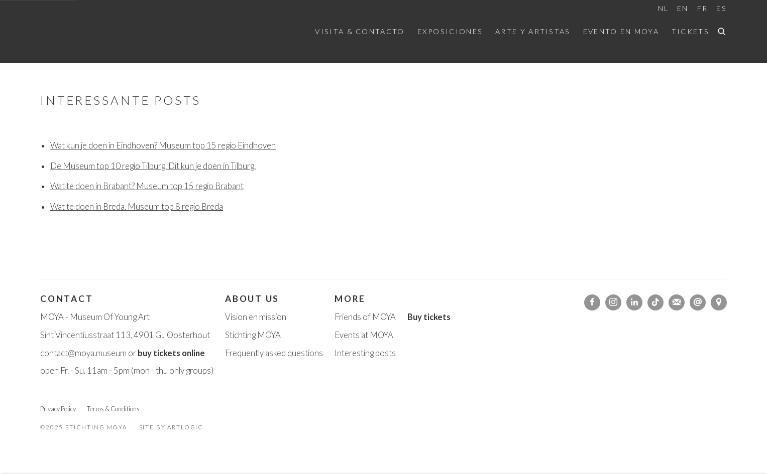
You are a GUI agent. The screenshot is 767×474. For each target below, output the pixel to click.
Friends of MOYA (365, 317)
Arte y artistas (533, 31)
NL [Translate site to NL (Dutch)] (663, 8)
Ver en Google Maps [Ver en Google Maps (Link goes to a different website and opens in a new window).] (719, 302)
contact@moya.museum (83, 353)
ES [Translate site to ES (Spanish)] (721, 8)
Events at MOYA (364, 335)
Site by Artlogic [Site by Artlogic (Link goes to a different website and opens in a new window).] (171, 427)
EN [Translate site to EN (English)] (683, 8)
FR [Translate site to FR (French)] (702, 8)
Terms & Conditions (113, 409)
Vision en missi (251, 317)
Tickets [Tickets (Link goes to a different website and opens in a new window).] (690, 31)
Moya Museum (90, 31)
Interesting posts (365, 353)
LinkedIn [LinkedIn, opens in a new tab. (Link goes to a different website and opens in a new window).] (634, 302)
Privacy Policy (58, 409)
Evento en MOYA (621, 31)
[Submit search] (722, 30)
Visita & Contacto (359, 31)
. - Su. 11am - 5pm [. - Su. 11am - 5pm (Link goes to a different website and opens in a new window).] (99, 371)
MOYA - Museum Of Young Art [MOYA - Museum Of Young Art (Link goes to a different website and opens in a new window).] (95, 317)
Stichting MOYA (253, 335)
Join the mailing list (677, 302)
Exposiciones (450, 31)
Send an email (698, 302)
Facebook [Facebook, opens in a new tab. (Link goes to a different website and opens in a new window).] (592, 302)
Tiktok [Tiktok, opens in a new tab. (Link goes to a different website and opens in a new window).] (655, 302)
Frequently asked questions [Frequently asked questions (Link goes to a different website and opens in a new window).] (274, 353)
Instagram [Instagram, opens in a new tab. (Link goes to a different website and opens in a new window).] (613, 302)
